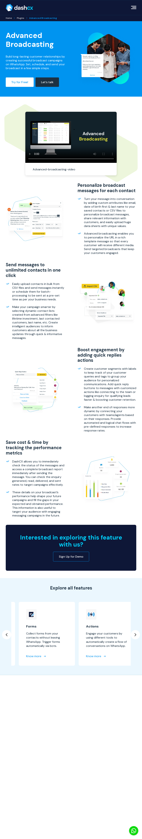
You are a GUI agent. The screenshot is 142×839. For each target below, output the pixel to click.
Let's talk (47, 82)
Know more (66, 656)
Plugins (20, 18)
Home (9, 18)
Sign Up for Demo (71, 557)
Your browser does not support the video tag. (71, 137)
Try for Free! (19, 82)
